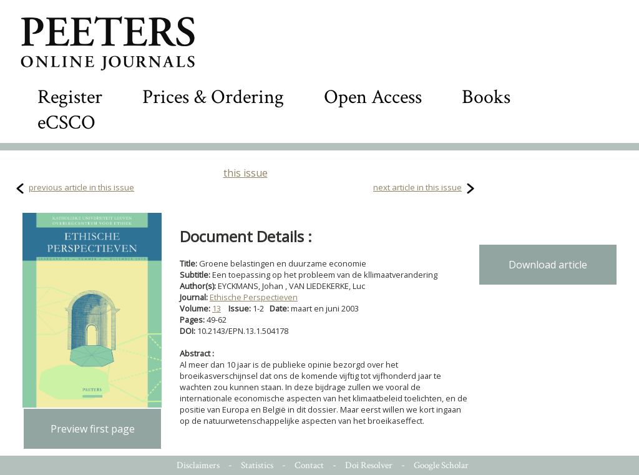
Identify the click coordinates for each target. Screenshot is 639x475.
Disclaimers (198, 465)
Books (486, 97)
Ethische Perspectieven (254, 297)
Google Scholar (441, 465)
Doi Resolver (369, 465)
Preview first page (93, 429)
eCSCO (66, 122)
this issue (245, 173)
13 (216, 308)
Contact (309, 465)
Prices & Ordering (213, 97)
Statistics (257, 465)
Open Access (373, 97)
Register (69, 97)
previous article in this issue (81, 187)
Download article (548, 265)
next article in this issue (417, 187)
